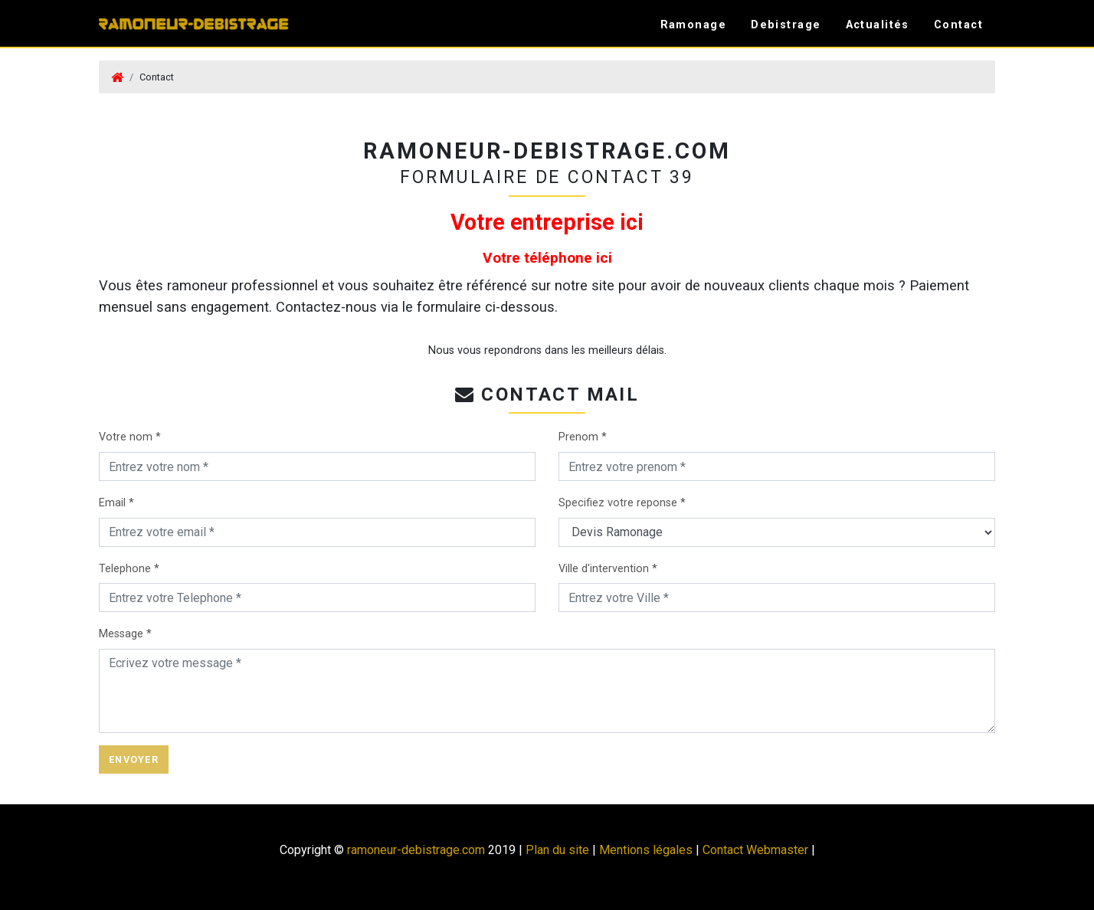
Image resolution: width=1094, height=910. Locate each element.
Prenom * (582, 437)
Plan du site (557, 850)
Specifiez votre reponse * (622, 502)
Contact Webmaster (755, 850)
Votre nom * (130, 437)
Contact (958, 24)
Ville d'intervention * (607, 568)
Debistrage (786, 24)
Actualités (877, 24)
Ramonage (693, 24)
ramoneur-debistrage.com (416, 850)
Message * (125, 633)
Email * (116, 502)
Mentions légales (646, 850)
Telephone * (129, 568)
